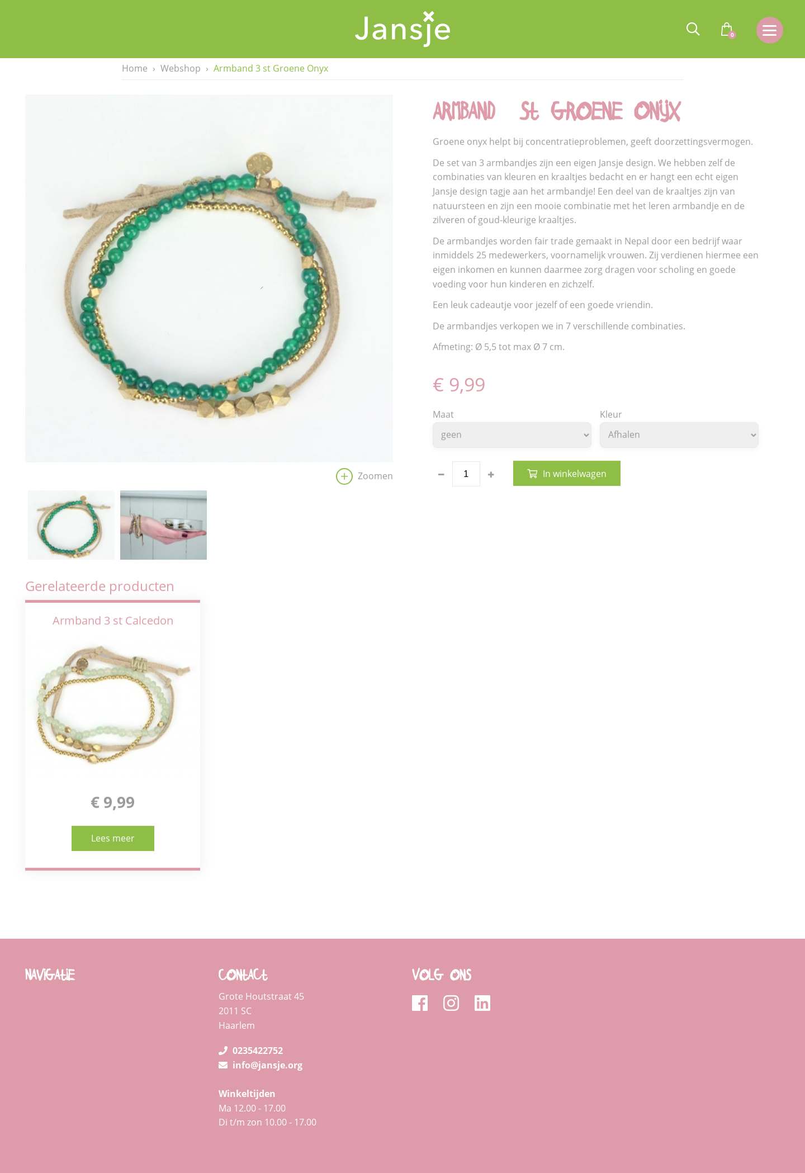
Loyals (739, 1159)
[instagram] (454, 969)
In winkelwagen (575, 474)
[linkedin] (482, 969)
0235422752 (251, 1016)
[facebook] (423, 969)
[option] (209, 293)
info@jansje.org (260, 1030)
